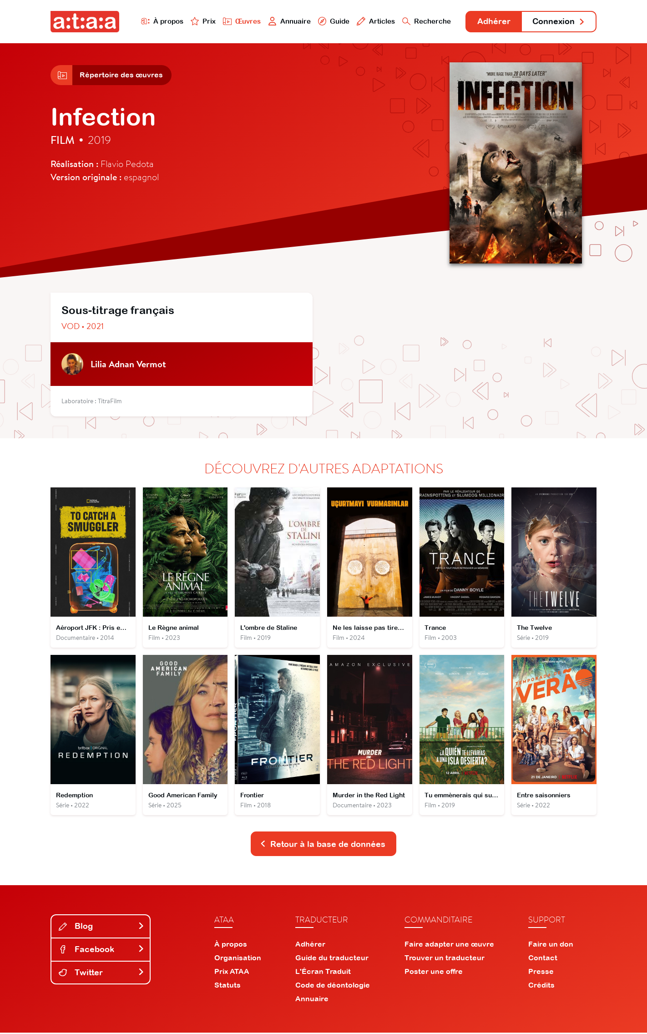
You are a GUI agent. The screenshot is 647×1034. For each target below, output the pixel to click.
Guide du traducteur (332, 959)
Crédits (541, 986)
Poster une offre (433, 972)
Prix (201, 21)
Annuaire (288, 21)
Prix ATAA (231, 972)
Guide (332, 21)
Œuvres (240, 21)
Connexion (558, 21)
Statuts (227, 986)
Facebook (101, 951)
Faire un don (550, 945)
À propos (160, 21)
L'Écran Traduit (323, 972)
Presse (541, 972)
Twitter (101, 973)
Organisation (237, 959)
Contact (542, 959)
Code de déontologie (332, 986)
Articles (374, 21)
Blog (101, 928)
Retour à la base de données (322, 845)
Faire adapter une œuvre (449, 945)
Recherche (425, 21)
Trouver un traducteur (444, 959)
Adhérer (493, 21)
